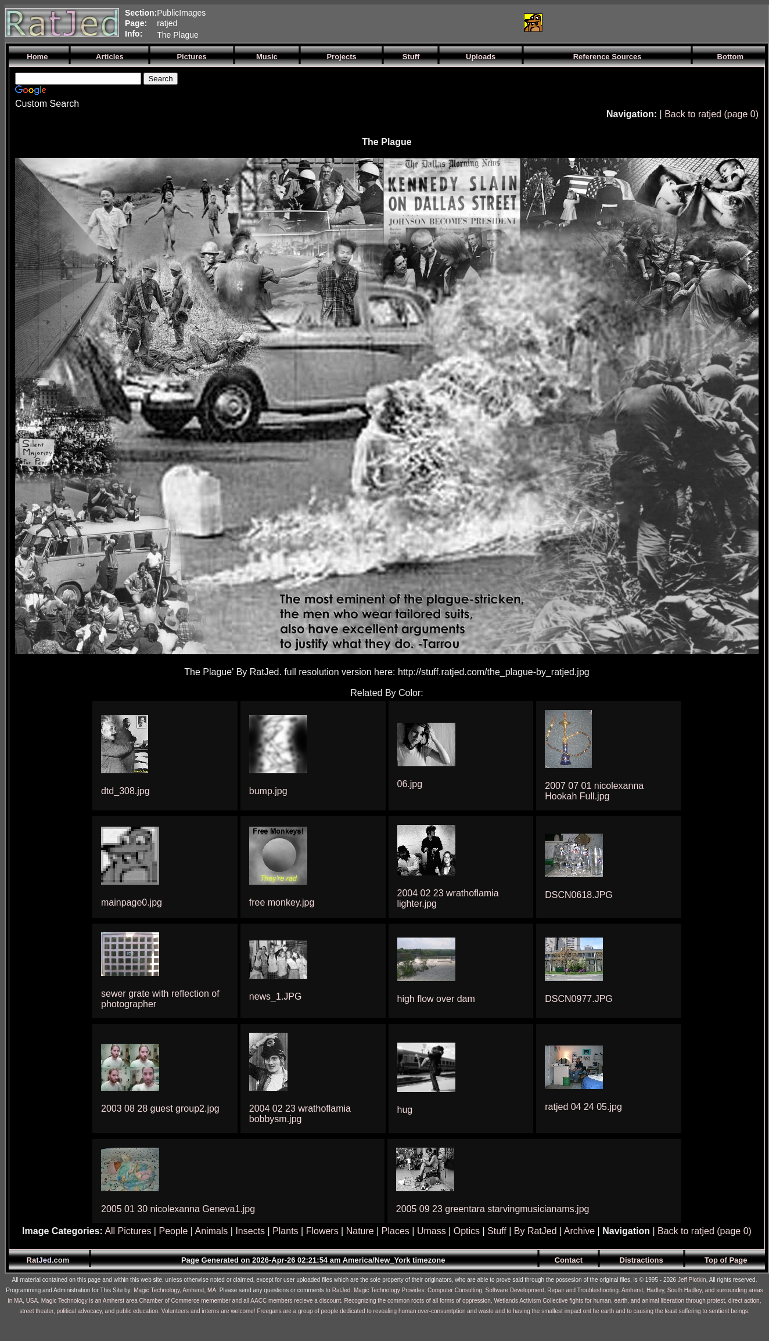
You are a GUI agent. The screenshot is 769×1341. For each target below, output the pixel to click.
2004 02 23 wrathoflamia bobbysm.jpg (300, 1114)
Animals (211, 1231)
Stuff (496, 1231)
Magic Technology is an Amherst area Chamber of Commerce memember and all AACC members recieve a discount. (192, 1300)
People (173, 1231)
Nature (360, 1231)
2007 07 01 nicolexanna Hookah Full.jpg (594, 791)
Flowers (322, 1231)
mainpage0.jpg (131, 902)
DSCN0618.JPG (579, 895)
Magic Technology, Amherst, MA (175, 1290)
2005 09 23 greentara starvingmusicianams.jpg (493, 1209)
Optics (467, 1231)
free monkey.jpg (282, 902)
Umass (431, 1231)
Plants (285, 1231)
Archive (579, 1231)
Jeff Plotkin (692, 1280)
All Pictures (128, 1231)
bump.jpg (268, 791)
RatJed (341, 1290)
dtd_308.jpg (125, 791)
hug (405, 1110)
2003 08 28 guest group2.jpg (160, 1108)
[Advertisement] (377, 22)
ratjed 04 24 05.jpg (583, 1107)
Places (395, 1231)
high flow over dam (436, 999)
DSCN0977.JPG (579, 999)
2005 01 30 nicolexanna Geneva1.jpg (178, 1209)
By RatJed (535, 1231)
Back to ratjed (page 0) (711, 114)
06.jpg (410, 784)
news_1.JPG (275, 996)
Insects (250, 1231)
